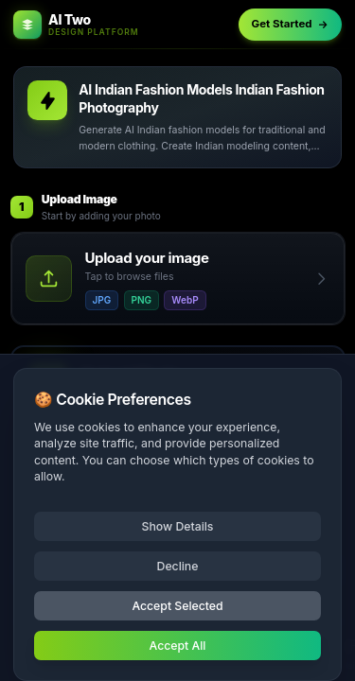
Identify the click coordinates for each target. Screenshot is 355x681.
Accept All (178, 645)
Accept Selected (177, 606)
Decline (178, 566)
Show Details (178, 526)
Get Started (290, 23)
